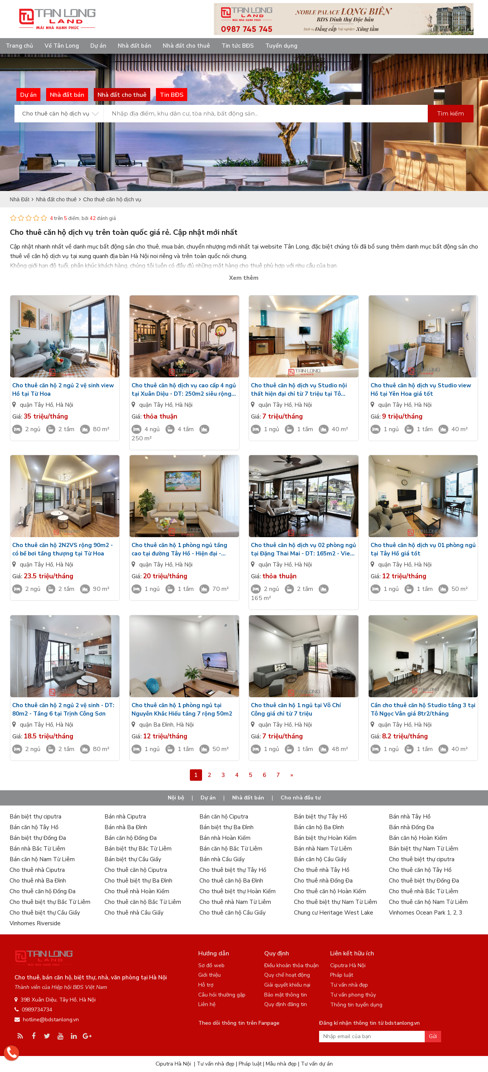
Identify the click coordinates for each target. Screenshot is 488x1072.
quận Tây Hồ (36, 405)
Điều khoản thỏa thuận (291, 965)
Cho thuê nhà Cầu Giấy (134, 912)
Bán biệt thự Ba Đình (226, 827)
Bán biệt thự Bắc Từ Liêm (138, 848)
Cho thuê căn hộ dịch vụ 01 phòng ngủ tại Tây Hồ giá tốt (423, 549)
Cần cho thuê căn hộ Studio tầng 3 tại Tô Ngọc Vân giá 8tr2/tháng (423, 709)
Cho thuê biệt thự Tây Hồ (232, 870)
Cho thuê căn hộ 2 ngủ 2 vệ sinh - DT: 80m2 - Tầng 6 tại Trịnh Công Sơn (63, 709)
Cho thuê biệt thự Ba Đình (138, 880)
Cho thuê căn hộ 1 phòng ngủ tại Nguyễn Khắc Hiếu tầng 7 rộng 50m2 (182, 709)
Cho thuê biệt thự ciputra (421, 859)
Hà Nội (64, 405)
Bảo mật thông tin (285, 994)
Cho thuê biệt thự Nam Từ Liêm (335, 902)
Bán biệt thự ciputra (35, 816)
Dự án (98, 46)
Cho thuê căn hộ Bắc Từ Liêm (142, 902)
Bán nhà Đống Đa (411, 827)
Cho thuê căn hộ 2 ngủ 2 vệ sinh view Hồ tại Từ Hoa (63, 390)
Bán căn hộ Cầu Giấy (320, 859)
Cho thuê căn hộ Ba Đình (231, 880)
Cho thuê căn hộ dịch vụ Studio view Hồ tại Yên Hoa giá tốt (421, 390)
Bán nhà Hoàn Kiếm (224, 838)
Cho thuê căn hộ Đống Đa (42, 891)
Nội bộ (176, 797)
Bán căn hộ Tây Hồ (34, 827)
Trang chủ (19, 46)
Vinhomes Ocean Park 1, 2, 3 (425, 912)
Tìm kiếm (450, 113)
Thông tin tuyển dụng (356, 1004)
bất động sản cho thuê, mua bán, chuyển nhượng (163, 246)
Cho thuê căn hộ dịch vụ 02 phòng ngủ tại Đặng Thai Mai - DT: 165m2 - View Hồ (303, 549)
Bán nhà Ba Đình (125, 827)
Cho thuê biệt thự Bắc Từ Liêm (50, 902)
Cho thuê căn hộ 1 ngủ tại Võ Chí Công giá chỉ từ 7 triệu (296, 709)
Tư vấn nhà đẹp (349, 985)
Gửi (433, 1036)
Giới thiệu (209, 975)
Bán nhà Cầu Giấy (222, 859)
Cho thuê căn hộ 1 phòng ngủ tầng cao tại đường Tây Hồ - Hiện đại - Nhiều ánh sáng (179, 549)
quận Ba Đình (156, 725)
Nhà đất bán (134, 46)
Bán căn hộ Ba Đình (319, 827)
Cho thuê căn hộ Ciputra (135, 870)
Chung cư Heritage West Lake (333, 912)
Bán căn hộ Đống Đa (130, 838)
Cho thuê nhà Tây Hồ (321, 870)
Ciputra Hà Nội (348, 965)
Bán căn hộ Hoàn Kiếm (418, 838)
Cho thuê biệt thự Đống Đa (424, 880)
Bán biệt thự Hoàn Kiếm (325, 838)
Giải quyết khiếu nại (287, 985)
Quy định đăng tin (285, 1004)
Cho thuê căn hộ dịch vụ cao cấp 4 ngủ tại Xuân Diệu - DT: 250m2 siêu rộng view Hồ (184, 390)
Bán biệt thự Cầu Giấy (132, 859)
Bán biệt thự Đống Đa (38, 838)
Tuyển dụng (281, 46)
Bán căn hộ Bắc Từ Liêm (230, 848)
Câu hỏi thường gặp (222, 994)
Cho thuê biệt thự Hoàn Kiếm (237, 891)
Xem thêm (243, 278)
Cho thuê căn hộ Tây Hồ (420, 870)
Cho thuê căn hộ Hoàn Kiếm (330, 891)
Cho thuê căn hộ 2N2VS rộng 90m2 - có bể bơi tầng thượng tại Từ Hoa (62, 549)
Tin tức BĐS (238, 46)
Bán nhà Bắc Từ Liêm (37, 848)
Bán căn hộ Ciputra (223, 816)
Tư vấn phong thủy (353, 994)
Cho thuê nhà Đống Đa (323, 880)
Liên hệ (206, 1004)
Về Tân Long (62, 46)
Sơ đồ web (211, 965)
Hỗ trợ (206, 985)
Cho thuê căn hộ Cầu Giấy (232, 912)
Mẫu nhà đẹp (281, 1063)
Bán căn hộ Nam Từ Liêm (42, 859)
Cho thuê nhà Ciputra (37, 870)
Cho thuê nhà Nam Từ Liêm (235, 902)
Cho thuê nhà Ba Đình (38, 880)
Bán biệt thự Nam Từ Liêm (423, 848)
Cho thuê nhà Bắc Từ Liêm (423, 891)
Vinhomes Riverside (35, 923)
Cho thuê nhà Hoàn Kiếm (136, 891)
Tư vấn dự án (317, 1063)
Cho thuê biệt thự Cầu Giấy (45, 912)
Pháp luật (341, 975)
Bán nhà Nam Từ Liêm (323, 848)
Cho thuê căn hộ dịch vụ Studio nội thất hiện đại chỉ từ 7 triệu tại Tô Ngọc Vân (299, 390)
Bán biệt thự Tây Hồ (320, 816)
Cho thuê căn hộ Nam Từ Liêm (428, 902)
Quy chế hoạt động (287, 975)
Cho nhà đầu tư (301, 797)
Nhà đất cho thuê (186, 46)
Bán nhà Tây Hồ (409, 816)
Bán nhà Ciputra (125, 816)
